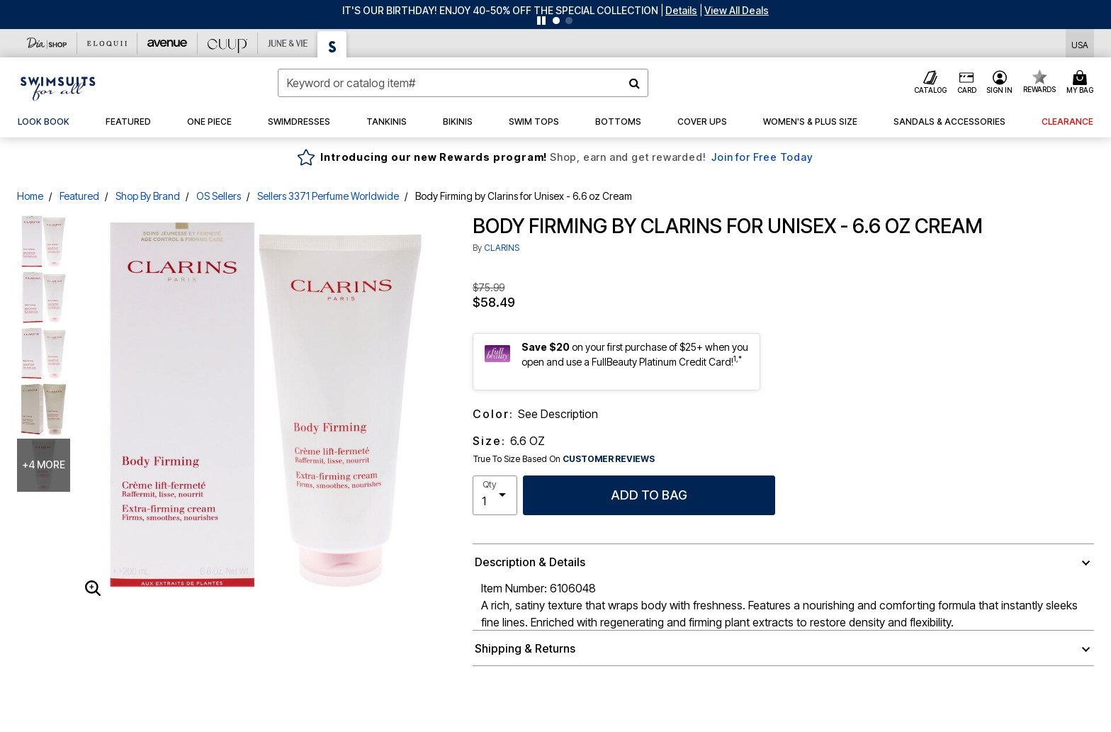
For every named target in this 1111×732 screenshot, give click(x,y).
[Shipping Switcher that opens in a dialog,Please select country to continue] (1080, 43)
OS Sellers (218, 196)
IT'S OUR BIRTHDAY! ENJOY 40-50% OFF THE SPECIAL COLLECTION (500, 10)
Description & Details (530, 562)
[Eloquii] (107, 43)
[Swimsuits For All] (332, 44)
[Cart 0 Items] (1081, 82)
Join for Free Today (762, 157)
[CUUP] (228, 43)
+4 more (43, 464)
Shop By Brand (147, 196)
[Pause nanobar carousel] (541, 20)
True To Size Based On (564, 459)
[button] (681, 10)
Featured (79, 196)
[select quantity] (495, 495)
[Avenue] (167, 43)
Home (30, 196)
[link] (44, 121)
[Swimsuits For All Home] (58, 87)
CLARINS (501, 247)
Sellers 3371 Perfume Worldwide (328, 196)
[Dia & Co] (47, 43)
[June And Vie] (288, 43)
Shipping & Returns (525, 648)
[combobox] (463, 83)
